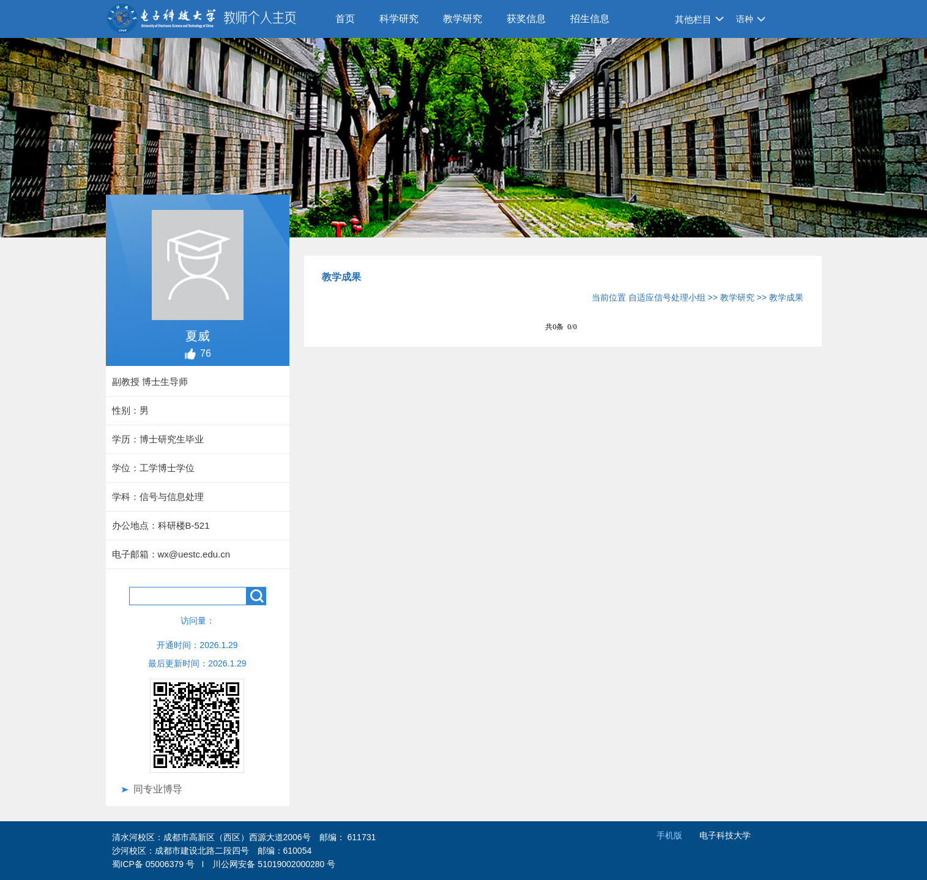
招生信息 (589, 18)
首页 (345, 18)
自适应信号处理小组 (666, 297)
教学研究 (462, 18)
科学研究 (399, 18)
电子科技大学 (725, 835)
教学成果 (786, 297)
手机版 (669, 835)
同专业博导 (157, 789)
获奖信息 (526, 18)
